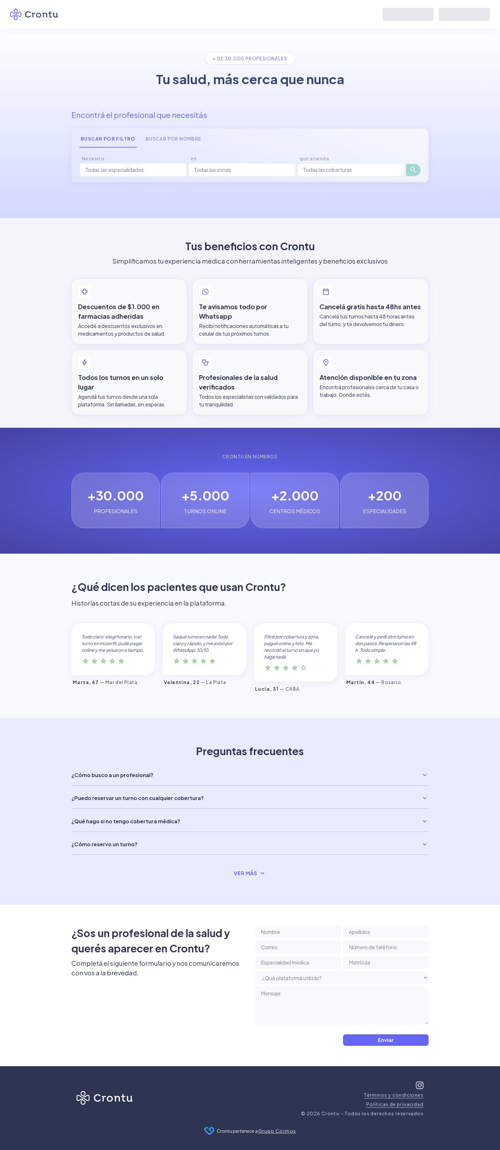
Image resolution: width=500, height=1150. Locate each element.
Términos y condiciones (393, 1095)
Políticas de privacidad (394, 1104)
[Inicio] (105, 1099)
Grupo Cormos (277, 1131)
